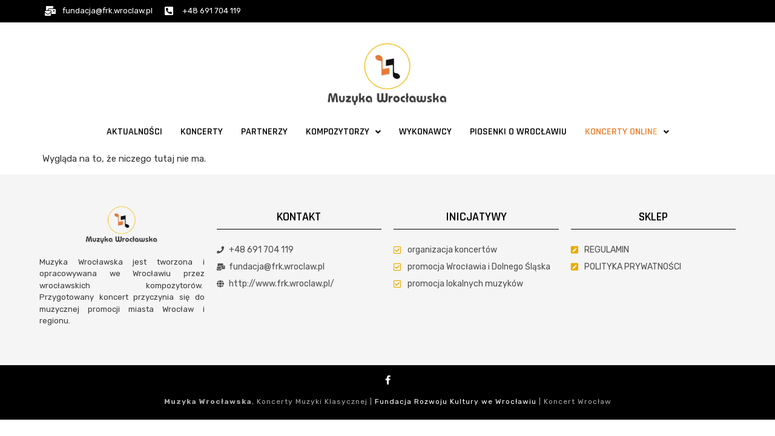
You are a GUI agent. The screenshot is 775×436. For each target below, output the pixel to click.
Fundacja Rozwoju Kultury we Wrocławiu (455, 401)
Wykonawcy (425, 131)
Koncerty (201, 131)
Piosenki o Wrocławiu (518, 131)
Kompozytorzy (343, 131)
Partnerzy (264, 131)
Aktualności (134, 131)
